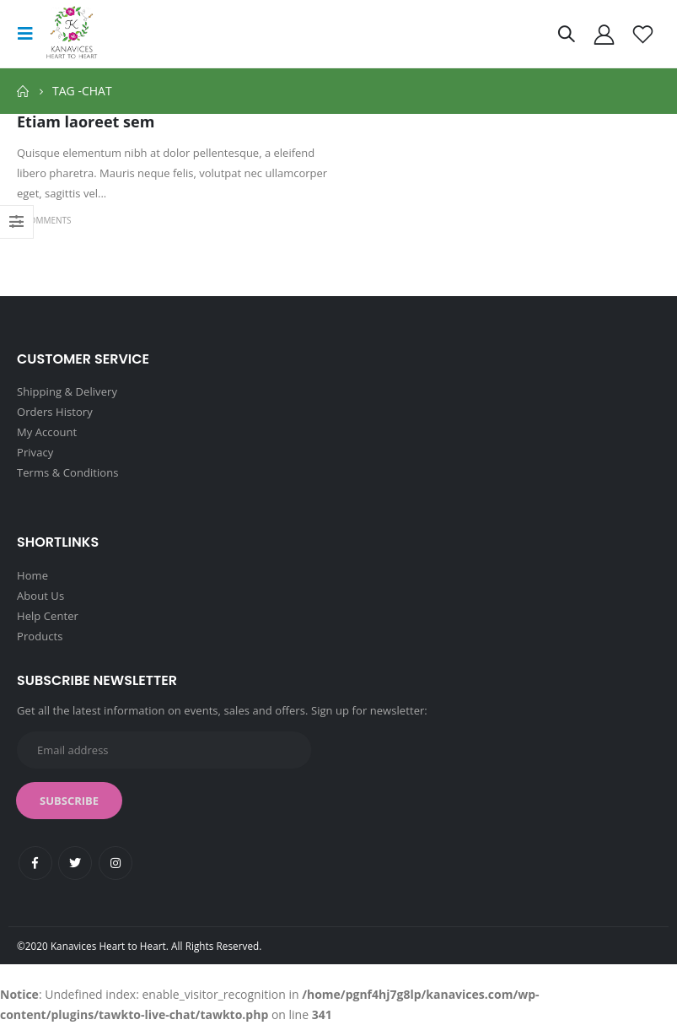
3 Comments (44, 220)
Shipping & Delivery (67, 391)
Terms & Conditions (68, 472)
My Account (47, 432)
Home (32, 575)
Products (39, 636)
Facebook (35, 863)
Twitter (75, 863)
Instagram (115, 863)
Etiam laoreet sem (85, 121)
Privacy (35, 452)
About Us (40, 595)
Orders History (55, 411)
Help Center (47, 615)
